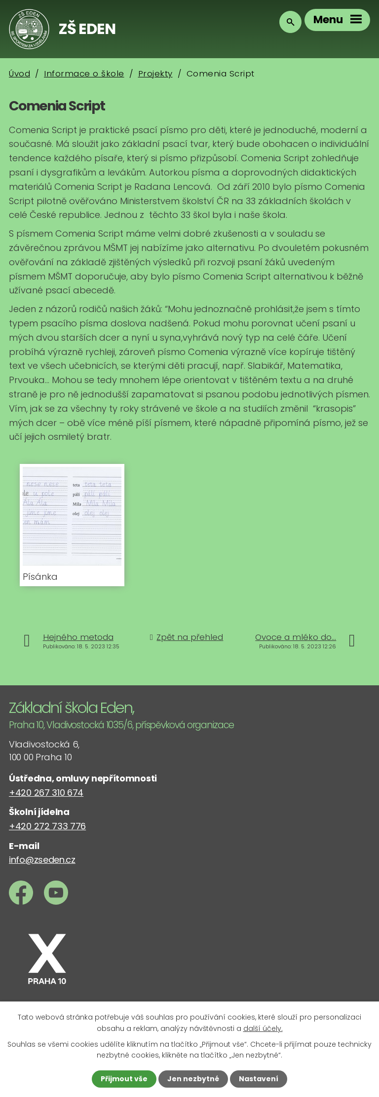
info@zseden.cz (42, 859)
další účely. (263, 1028)
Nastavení (258, 1079)
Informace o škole (84, 73)
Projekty (155, 73)
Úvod (19, 73)
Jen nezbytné (193, 1079)
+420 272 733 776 (47, 826)
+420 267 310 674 (46, 792)
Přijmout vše (124, 1079)
